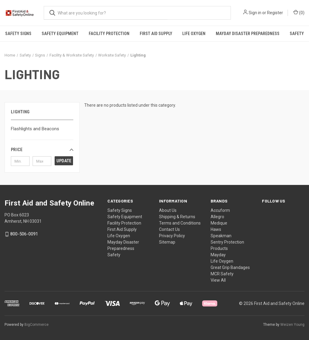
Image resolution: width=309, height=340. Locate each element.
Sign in (255, 12)
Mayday (218, 254)
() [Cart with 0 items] (298, 12)
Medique (219, 223)
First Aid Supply (156, 33)
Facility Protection (109, 33)
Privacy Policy (172, 235)
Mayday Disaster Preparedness (247, 33)
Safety (113, 254)
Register (275, 12)
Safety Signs (18, 33)
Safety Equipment (60, 33)
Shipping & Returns (177, 216)
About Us (168, 210)
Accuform (220, 210)
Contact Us (169, 229)
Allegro (217, 216)
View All (218, 280)
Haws (216, 229)
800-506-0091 (24, 234)
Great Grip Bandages (230, 267)
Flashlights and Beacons (35, 128)
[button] (42, 149)
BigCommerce (36, 324)
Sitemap (167, 242)
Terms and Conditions (180, 223)
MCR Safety (222, 273)
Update (64, 161)
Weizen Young (292, 324)
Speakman (221, 235)
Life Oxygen (193, 33)
